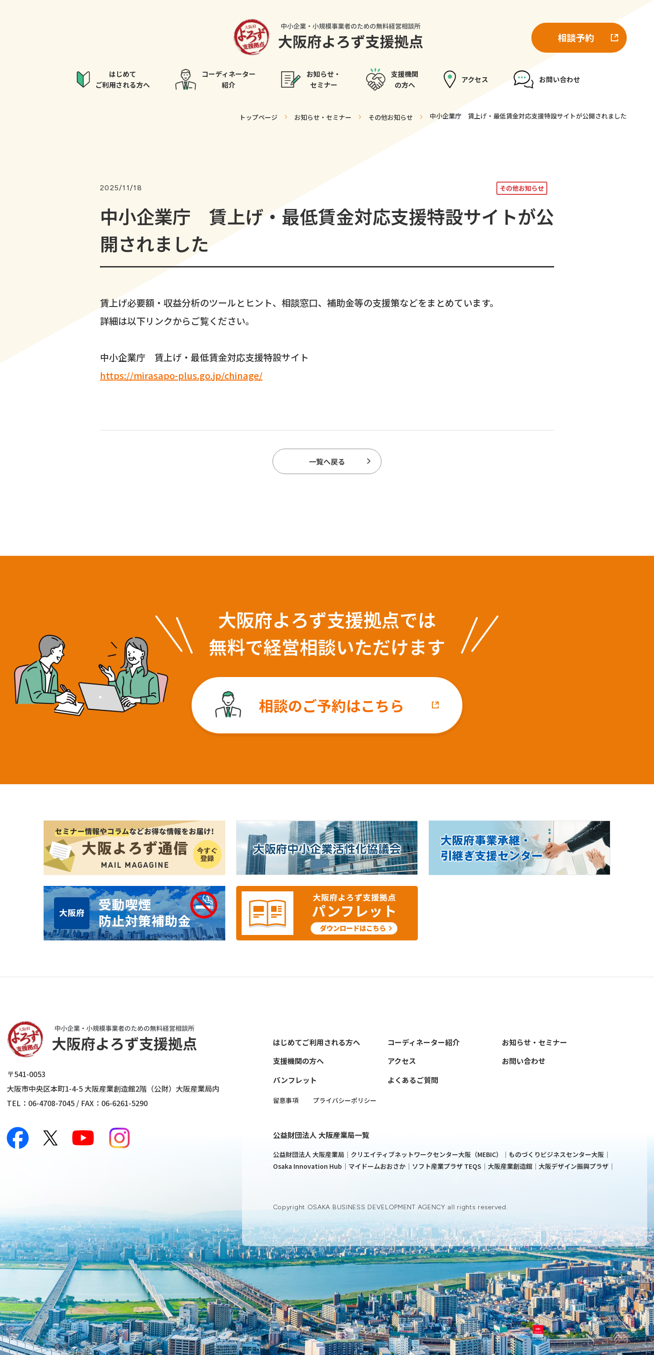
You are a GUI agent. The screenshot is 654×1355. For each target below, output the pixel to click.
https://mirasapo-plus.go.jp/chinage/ (181, 375)
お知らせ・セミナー (534, 1042)
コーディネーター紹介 (423, 1042)
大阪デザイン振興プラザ (574, 1166)
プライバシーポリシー (345, 1100)
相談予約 (576, 37)
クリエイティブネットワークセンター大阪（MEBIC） (426, 1154)
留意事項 (285, 1100)
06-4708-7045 (51, 1103)
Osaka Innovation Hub (307, 1166)
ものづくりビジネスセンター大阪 (556, 1154)
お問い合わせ (523, 1060)
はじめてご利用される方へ (316, 1042)
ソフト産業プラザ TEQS (446, 1166)
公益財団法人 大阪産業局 (308, 1154)
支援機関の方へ (298, 1060)
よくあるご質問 (412, 1079)
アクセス (401, 1060)
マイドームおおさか (377, 1166)
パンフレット (295, 1079)
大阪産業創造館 (510, 1166)
